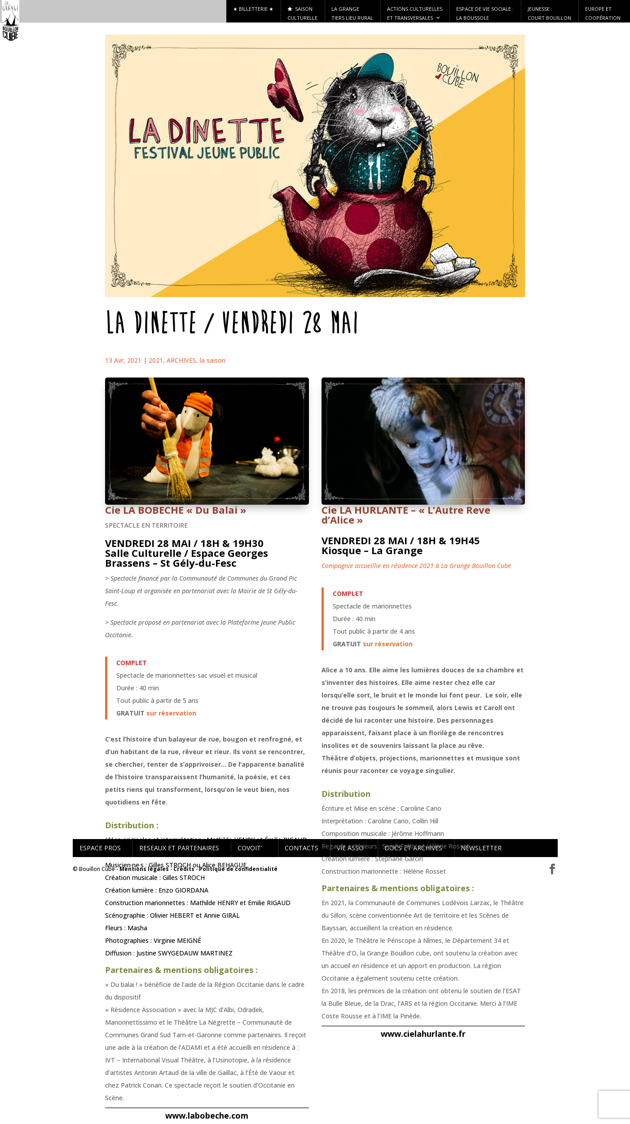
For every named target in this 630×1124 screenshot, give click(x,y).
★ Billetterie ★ (253, 8)
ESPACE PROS (100, 848)
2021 (156, 360)
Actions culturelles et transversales (414, 13)
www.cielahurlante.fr (423, 1033)
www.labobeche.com (206, 1115)
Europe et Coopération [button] (603, 13)
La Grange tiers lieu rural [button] (352, 13)
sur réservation (171, 713)
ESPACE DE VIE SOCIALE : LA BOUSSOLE (485, 13)
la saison (212, 360)
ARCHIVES (181, 360)
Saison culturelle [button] (302, 13)
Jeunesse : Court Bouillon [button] (549, 13)
